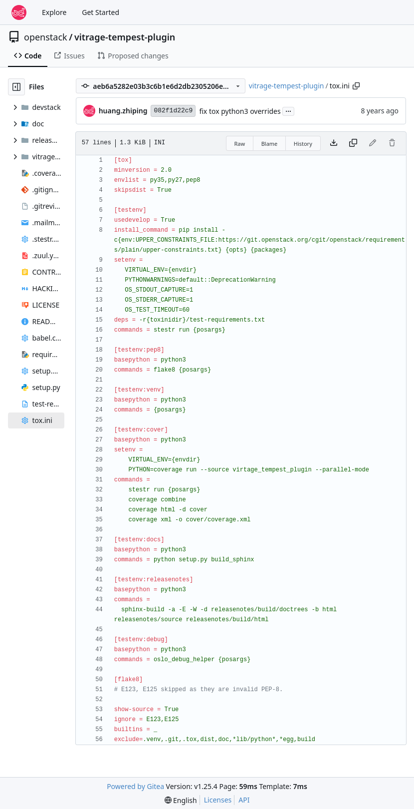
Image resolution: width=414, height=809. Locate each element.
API (243, 800)
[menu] (181, 800)
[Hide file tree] (16, 86)
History (303, 143)
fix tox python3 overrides (239, 111)
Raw (239, 143)
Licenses (218, 800)
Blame (269, 143)
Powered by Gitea (135, 786)
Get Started (100, 12)
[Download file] (334, 143)
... (288, 110)
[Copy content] (353, 143)
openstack (45, 37)
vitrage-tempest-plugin (124, 37)
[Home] (19, 12)
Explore (54, 12)
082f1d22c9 (173, 110)
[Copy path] (356, 85)
